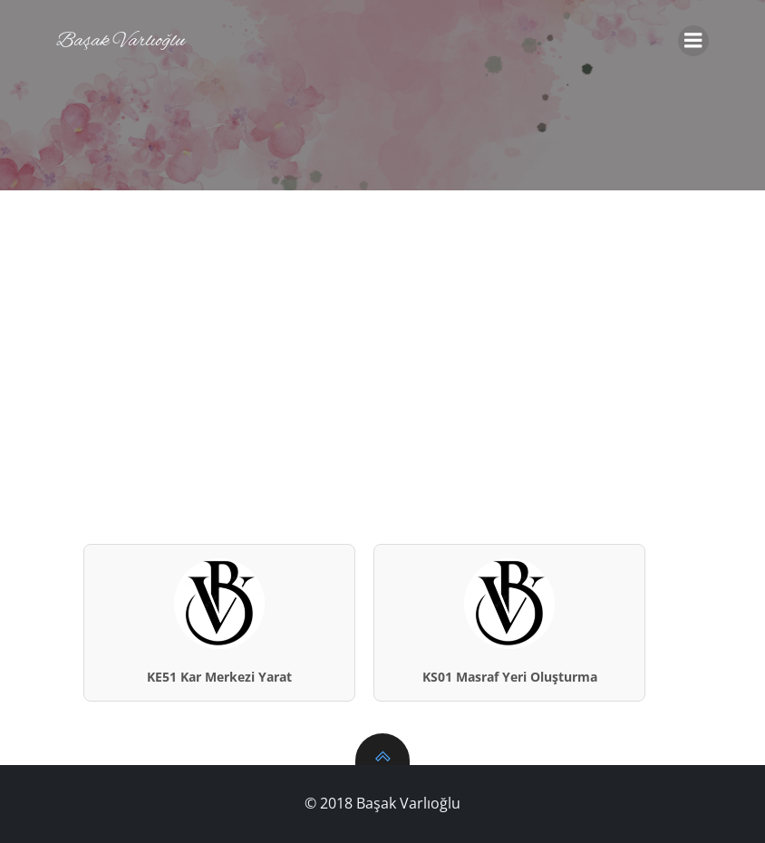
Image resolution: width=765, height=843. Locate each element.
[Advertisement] (382, 326)
